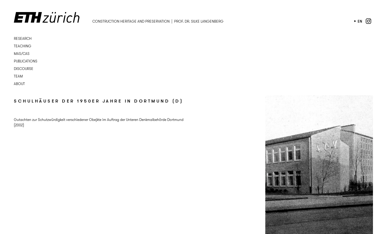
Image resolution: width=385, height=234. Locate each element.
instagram (368, 21)
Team (18, 76)
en (360, 21)
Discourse (23, 68)
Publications (25, 61)
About (19, 83)
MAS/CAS (21, 53)
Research (23, 38)
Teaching (22, 46)
